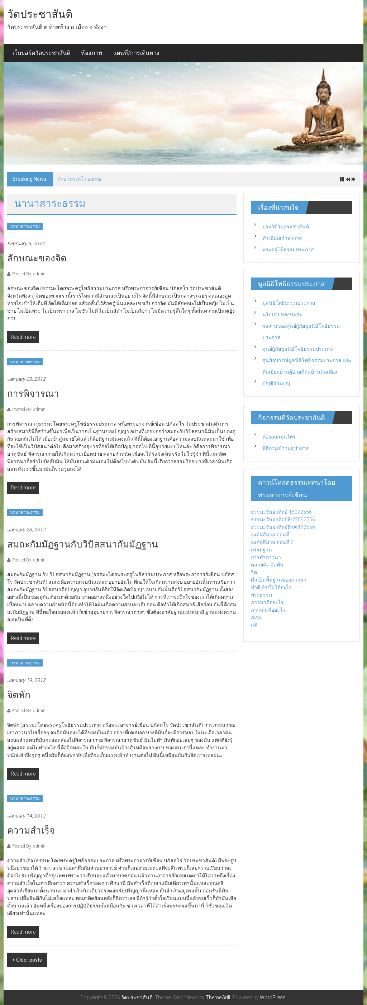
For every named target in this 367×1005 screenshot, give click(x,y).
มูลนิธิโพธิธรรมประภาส (288, 303)
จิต (254, 572)
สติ (254, 625)
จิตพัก (18, 694)
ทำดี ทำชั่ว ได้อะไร (271, 587)
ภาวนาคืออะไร (267, 602)
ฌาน (256, 617)
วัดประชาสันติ (39, 14)
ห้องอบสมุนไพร (279, 437)
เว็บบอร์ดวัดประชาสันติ (41, 52)
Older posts (29, 960)
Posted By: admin (29, 273)
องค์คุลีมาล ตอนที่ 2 (272, 542)
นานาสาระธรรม (25, 226)
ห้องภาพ (92, 52)
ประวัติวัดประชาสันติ (285, 226)
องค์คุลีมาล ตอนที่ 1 (272, 534)
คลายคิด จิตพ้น (267, 565)
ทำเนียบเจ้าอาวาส (282, 238)
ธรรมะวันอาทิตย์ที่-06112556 (283, 527)
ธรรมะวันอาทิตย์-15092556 (281, 512)
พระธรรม (261, 595)
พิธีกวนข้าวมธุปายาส (285, 448)
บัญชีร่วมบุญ (276, 383)
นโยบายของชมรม (282, 314)
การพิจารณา (33, 393)
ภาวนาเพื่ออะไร (268, 610)
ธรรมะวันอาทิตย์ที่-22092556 (283, 519)
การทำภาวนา (266, 557)
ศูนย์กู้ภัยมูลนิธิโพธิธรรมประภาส (298, 349)
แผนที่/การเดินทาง (136, 52)
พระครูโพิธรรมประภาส (288, 249)
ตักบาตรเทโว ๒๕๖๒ (79, 179)
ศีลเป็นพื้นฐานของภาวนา (278, 580)
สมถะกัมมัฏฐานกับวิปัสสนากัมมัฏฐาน (82, 544)
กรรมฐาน (261, 550)
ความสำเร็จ (31, 830)
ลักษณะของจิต (37, 258)
